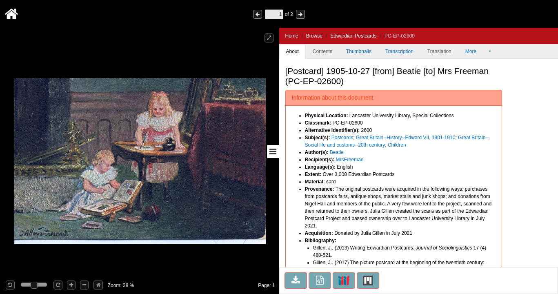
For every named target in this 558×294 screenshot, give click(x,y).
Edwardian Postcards (353, 36)
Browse (314, 36)
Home (291, 36)
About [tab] (292, 51)
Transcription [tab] (399, 51)
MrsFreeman (350, 160)
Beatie (337, 152)
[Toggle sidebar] (273, 151)
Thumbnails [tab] (358, 51)
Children (397, 145)
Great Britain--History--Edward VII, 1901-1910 (405, 137)
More (476, 51)
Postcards (342, 137)
